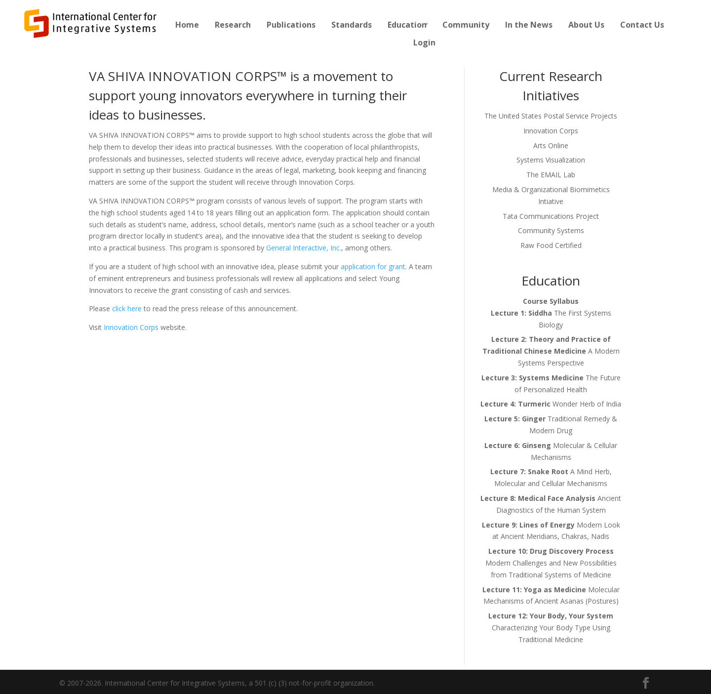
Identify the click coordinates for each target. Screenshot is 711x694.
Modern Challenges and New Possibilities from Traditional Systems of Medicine (551, 562)
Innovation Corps (131, 327)
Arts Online (550, 145)
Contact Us (642, 24)
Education (407, 24)
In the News (529, 24)
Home (187, 24)
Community (465, 24)
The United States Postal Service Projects (550, 116)
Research (233, 24)
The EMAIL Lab (550, 174)
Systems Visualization (550, 159)
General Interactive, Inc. (303, 247)
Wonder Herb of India (550, 403)
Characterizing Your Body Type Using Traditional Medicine (550, 627)
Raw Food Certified (551, 245)
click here (127, 308)
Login (424, 42)
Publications (291, 24)
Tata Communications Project (551, 216)
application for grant (373, 266)
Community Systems (551, 230)
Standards (351, 24)
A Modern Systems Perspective (551, 350)
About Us (586, 24)
